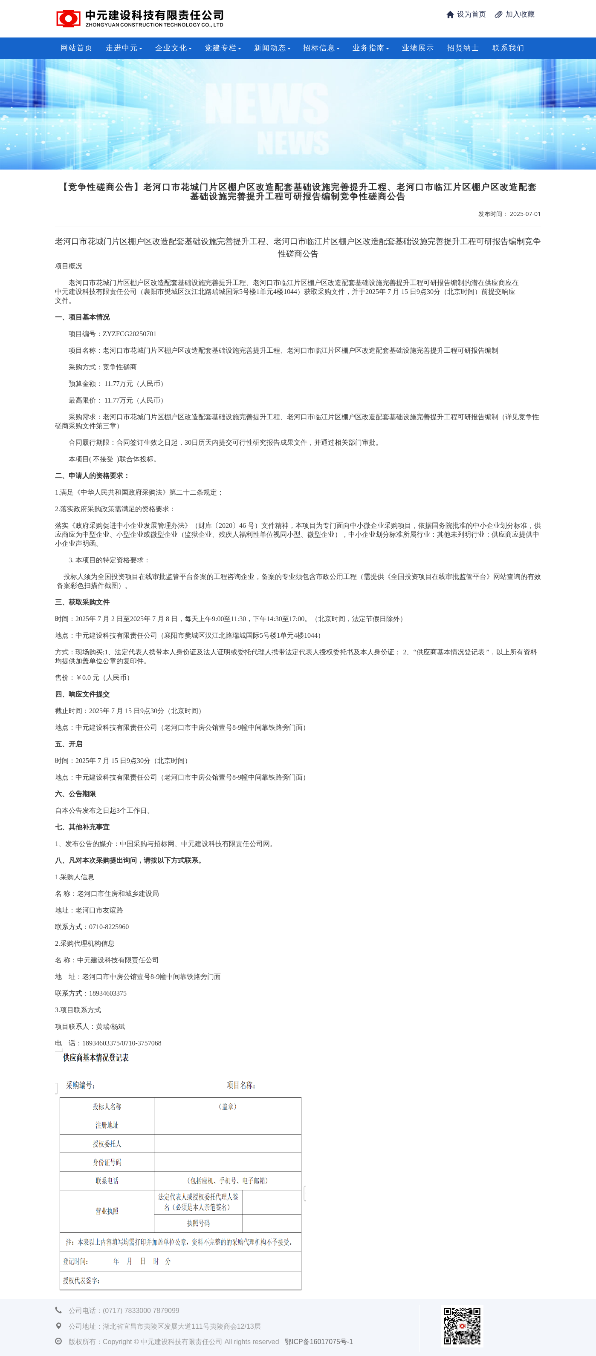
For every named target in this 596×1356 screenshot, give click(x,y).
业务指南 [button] (371, 48)
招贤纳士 (463, 48)
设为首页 (471, 14)
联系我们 (508, 48)
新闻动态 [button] (272, 48)
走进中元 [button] (124, 48)
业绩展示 (418, 48)
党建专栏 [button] (223, 48)
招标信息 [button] (321, 48)
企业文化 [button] (173, 48)
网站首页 (77, 48)
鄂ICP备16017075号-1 (319, 1341)
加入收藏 (520, 14)
